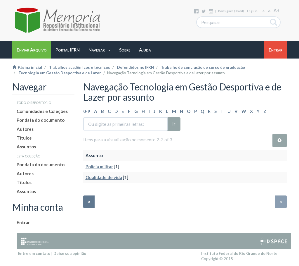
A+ (276, 10)
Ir (173, 123)
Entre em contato (34, 253)
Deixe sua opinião (69, 253)
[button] (99, 50)
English (252, 11)
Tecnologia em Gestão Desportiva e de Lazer (59, 73)
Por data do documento (41, 120)
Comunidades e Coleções (42, 111)
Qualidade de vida (104, 177)
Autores (25, 129)
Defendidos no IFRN (135, 67)
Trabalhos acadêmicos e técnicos (79, 67)
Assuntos (26, 146)
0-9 (86, 111)
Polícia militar (99, 166)
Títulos (24, 137)
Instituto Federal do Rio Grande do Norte (239, 253)
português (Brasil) (231, 11)
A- (264, 11)
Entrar (23, 222)
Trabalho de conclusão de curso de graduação (203, 67)
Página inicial (27, 67)
